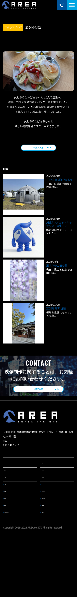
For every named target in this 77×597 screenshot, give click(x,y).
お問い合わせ (50, 537)
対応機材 (10, 516)
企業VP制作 (49, 496)
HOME (9, 475)
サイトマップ (50, 547)
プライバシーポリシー (17, 547)
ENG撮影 (10, 506)
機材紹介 (10, 537)
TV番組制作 (49, 485)
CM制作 (10, 496)
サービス (10, 485)
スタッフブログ (51, 516)
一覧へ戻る (38, 151)
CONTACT (38, 397)
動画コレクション (52, 527)
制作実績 (48, 475)
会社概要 (10, 527)
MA (45, 506)
